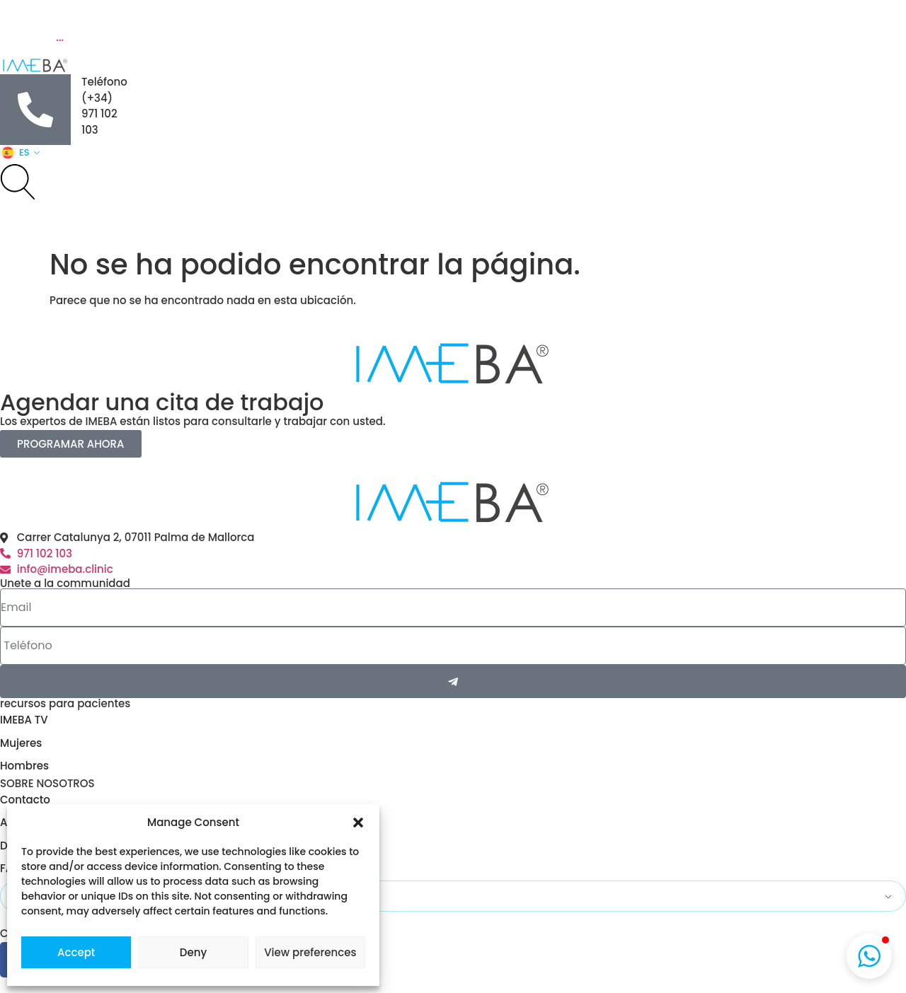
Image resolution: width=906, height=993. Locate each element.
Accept (76, 952)
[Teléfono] (35, 109)
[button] (358, 822)
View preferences (310, 952)
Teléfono (104, 81)
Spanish (38, 896)
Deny (193, 952)
